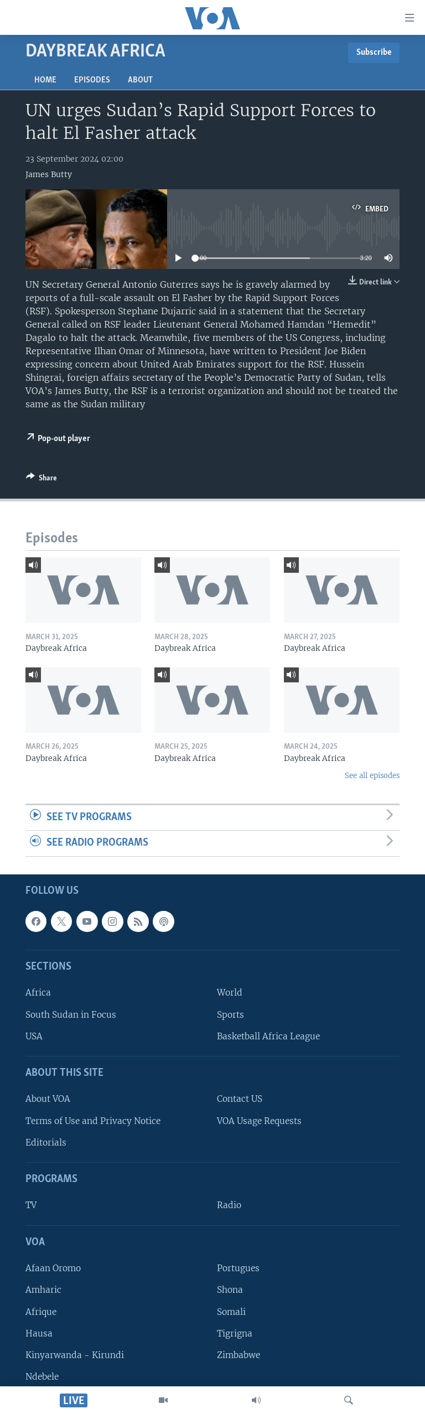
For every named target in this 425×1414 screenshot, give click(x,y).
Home (45, 80)
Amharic (43, 1289)
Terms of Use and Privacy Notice (92, 1121)
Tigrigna (234, 1333)
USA (34, 1036)
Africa (38, 992)
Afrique (40, 1312)
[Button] (41, 479)
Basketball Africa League (268, 1036)
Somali (231, 1312)
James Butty (48, 174)
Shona (230, 1289)
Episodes (92, 80)
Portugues (238, 1268)
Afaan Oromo (53, 1268)
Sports (230, 1014)
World (229, 992)
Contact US (239, 1099)
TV (31, 1205)
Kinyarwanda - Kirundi (74, 1355)
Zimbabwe (238, 1355)
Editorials (45, 1142)
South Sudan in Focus (70, 1014)
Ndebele (42, 1376)
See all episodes (372, 775)
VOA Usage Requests (259, 1121)
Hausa (39, 1333)
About (140, 80)
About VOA (47, 1099)
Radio (229, 1205)
